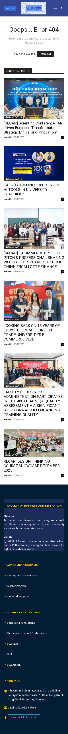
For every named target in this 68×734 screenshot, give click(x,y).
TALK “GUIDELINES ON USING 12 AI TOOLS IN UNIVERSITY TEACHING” (32, 189)
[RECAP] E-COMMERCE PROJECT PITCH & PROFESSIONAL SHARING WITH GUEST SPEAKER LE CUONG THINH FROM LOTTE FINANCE (34, 260)
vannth (7, 137)
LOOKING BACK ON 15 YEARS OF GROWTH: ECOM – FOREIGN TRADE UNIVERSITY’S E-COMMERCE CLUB (32, 332)
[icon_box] (34, 505)
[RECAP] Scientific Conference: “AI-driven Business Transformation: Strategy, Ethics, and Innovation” (33, 127)
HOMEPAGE (45, 53)
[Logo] (33, 8)
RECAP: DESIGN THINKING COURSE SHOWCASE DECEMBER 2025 (32, 466)
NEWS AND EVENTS (13, 117)
